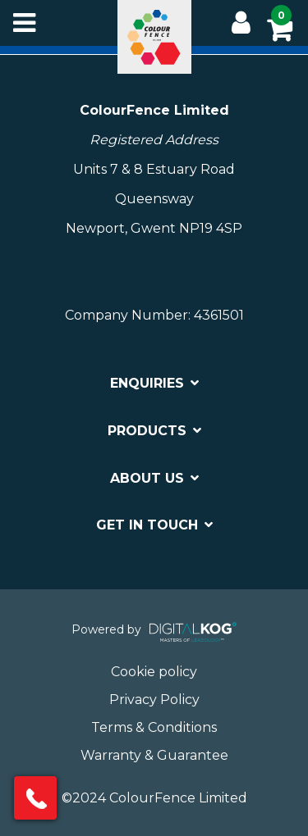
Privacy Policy (154, 699)
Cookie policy (154, 671)
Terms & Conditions (154, 727)
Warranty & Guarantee (154, 755)
